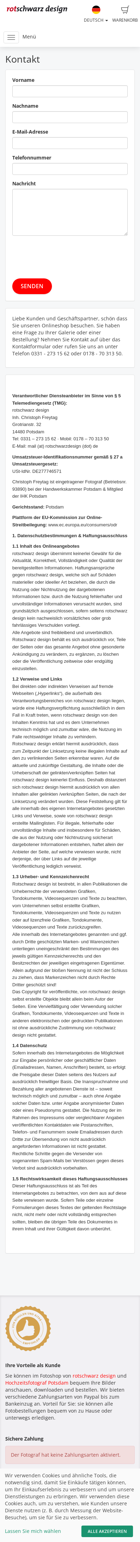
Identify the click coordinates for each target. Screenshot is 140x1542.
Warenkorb (125, 14)
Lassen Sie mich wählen (33, 1531)
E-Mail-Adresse (30, 131)
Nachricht (24, 183)
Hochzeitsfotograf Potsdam (36, 1382)
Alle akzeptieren (107, 1531)
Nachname (25, 105)
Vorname (23, 80)
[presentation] (65, 254)
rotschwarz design (94, 1375)
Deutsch (96, 14)
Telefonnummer (31, 157)
